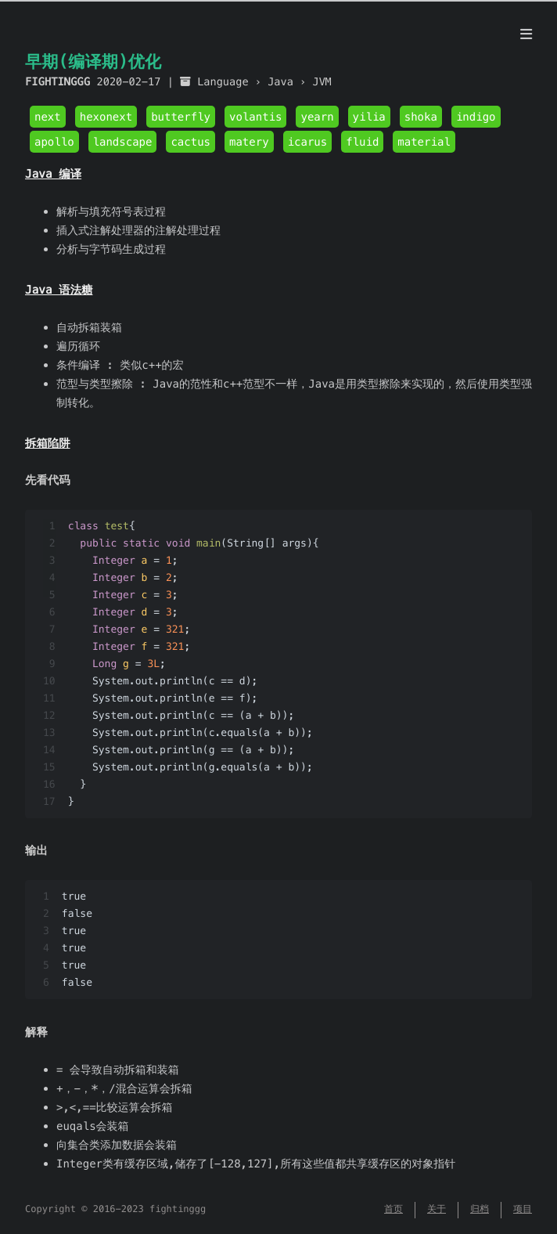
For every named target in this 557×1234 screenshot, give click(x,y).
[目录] (526, 34)
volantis (255, 117)
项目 (522, 1209)
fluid (362, 142)
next (47, 117)
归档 (479, 1209)
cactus (190, 142)
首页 (393, 1209)
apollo (54, 142)
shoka (420, 117)
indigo (476, 117)
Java (280, 81)
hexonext (106, 117)
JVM (322, 81)
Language (222, 81)
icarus (308, 142)
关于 (436, 1209)
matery (249, 142)
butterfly (180, 117)
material (423, 142)
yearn (316, 117)
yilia (369, 117)
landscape (123, 142)
